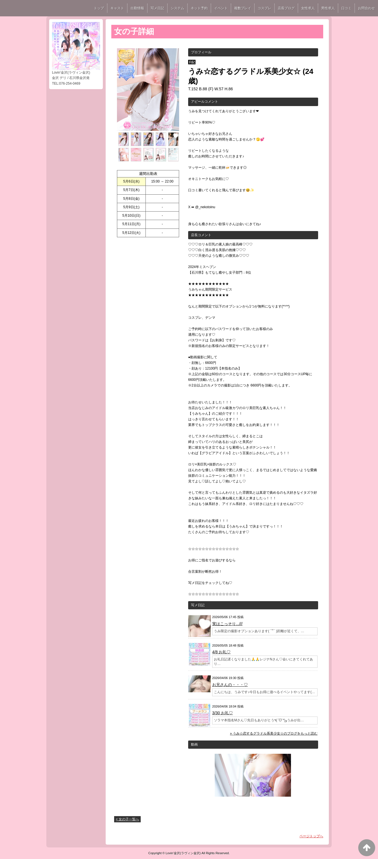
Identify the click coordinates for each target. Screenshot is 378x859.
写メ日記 (157, 8)
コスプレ (264, 8)
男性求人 (328, 8)
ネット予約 (199, 8)
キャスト (117, 8)
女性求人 (308, 8)
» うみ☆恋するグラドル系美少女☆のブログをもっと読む (274, 733)
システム (177, 8)
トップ (99, 8)
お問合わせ (366, 8)
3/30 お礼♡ (222, 713)
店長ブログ (286, 8)
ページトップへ (311, 836)
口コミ (346, 8)
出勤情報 (137, 8)
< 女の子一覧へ (127, 819)
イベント (221, 8)
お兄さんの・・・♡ (230, 684)
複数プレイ (242, 8)
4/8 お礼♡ (221, 652)
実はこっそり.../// (227, 623)
